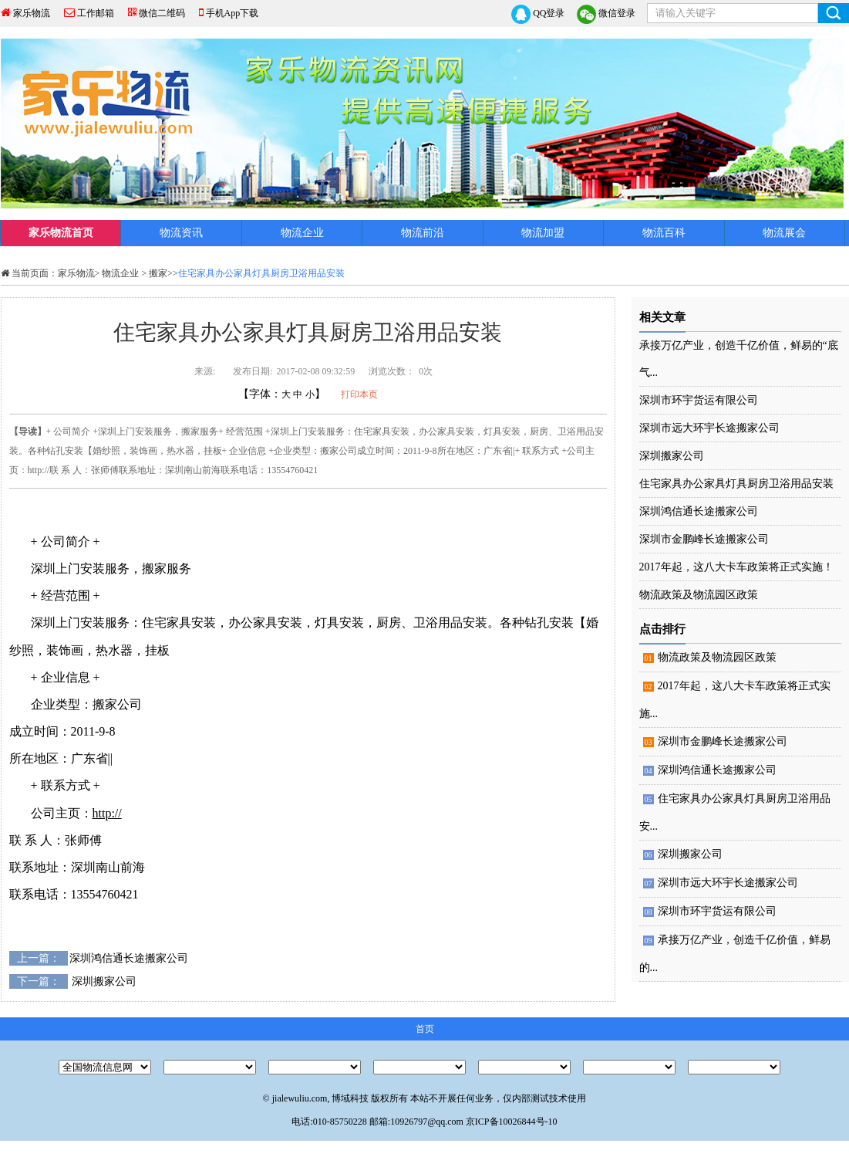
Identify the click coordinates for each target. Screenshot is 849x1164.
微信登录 (606, 14)
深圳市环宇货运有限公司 (698, 400)
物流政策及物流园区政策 (698, 595)
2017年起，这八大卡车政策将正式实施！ (736, 567)
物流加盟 (542, 233)
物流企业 (302, 233)
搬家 (158, 273)
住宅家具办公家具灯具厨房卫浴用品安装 (736, 483)
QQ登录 (537, 14)
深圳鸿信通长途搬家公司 (128, 958)
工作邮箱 (95, 13)
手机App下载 (232, 13)
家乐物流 (31, 13)
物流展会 (784, 233)
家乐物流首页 (61, 233)
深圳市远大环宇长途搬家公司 (709, 428)
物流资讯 (181, 233)
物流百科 (664, 233)
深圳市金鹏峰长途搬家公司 (704, 539)
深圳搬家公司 (104, 981)
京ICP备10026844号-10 (512, 1121)
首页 (425, 1029)
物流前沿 (422, 233)
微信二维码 (162, 13)
